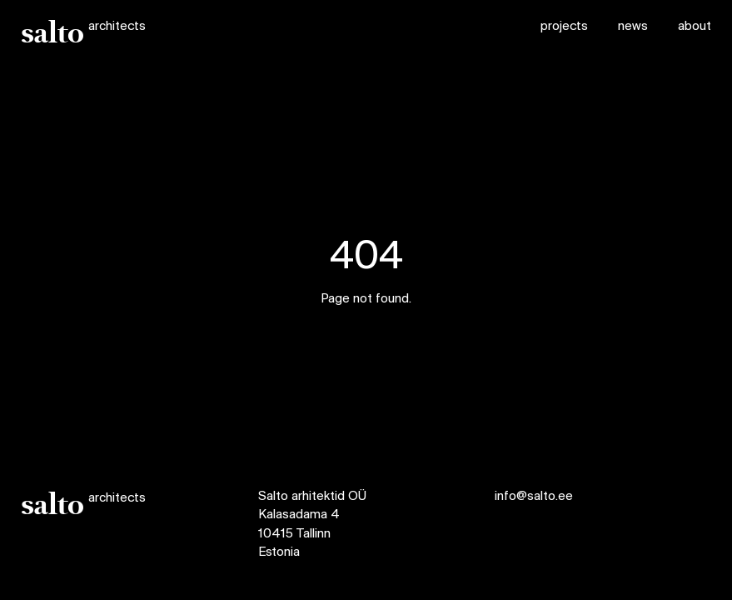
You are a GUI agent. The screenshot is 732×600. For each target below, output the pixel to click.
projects (564, 26)
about (694, 26)
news (633, 26)
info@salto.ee (534, 496)
